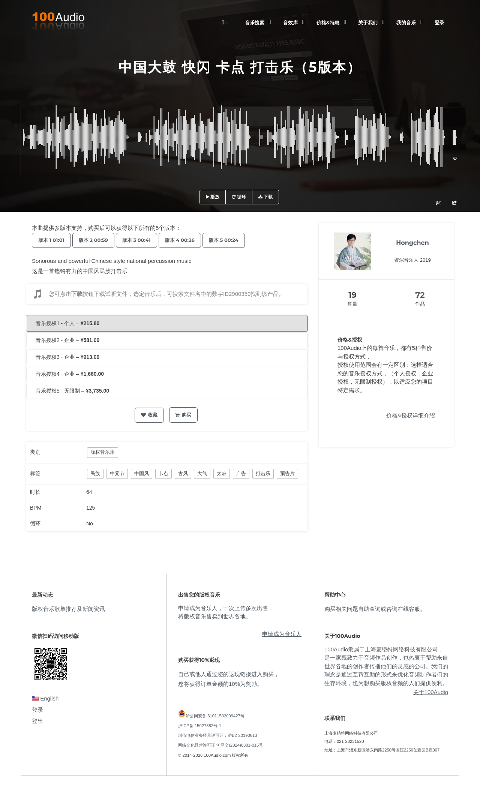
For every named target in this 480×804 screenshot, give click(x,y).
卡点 (163, 473)
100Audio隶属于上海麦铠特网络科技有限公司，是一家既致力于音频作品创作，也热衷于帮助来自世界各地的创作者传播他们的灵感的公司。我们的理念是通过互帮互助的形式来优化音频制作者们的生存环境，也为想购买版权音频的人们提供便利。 (386, 666)
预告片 (287, 473)
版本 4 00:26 (190, 240)
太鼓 (221, 473)
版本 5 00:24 (237, 240)
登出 (37, 721)
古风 (183, 473)
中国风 (141, 473)
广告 (241, 473)
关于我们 (368, 23)
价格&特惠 (327, 23)
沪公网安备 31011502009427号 (215, 716)
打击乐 (263, 473)
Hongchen (412, 242)
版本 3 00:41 (144, 240)
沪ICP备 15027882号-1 (199, 725)
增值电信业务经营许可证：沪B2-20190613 (217, 735)
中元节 (117, 473)
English (45, 698)
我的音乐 (406, 23)
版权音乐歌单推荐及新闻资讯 (68, 609)
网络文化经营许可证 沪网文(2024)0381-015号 (220, 745)
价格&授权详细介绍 (410, 415)
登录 (439, 23)
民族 (95, 473)
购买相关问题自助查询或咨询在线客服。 (375, 609)
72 (419, 295)
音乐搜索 (254, 23)
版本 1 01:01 (53, 240)
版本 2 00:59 (97, 240)
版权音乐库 (102, 452)
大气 (202, 473)
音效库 (290, 23)
